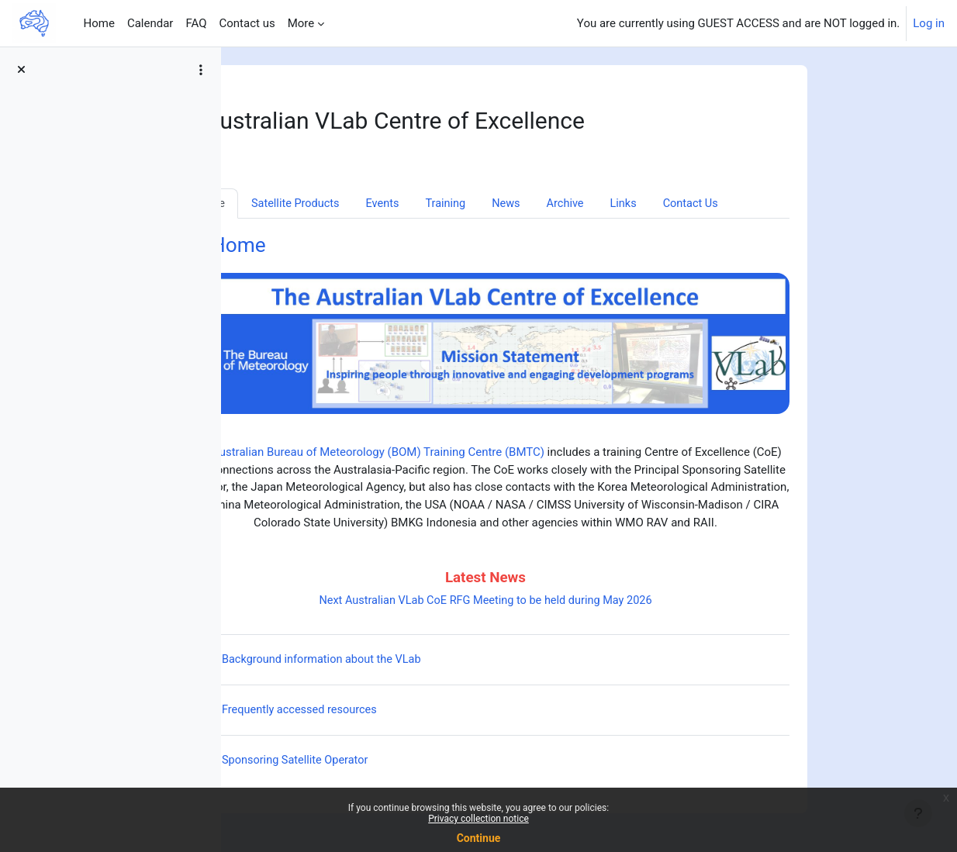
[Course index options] (201, 70)
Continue (479, 838)
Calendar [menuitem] (150, 23)
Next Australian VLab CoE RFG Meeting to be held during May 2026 (576, 602)
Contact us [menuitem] (247, 23)
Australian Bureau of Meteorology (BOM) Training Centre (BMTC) (469, 453)
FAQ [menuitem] (195, 23)
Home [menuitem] (99, 23)
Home (330, 246)
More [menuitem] (301, 23)
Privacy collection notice (478, 818)
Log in (929, 23)
